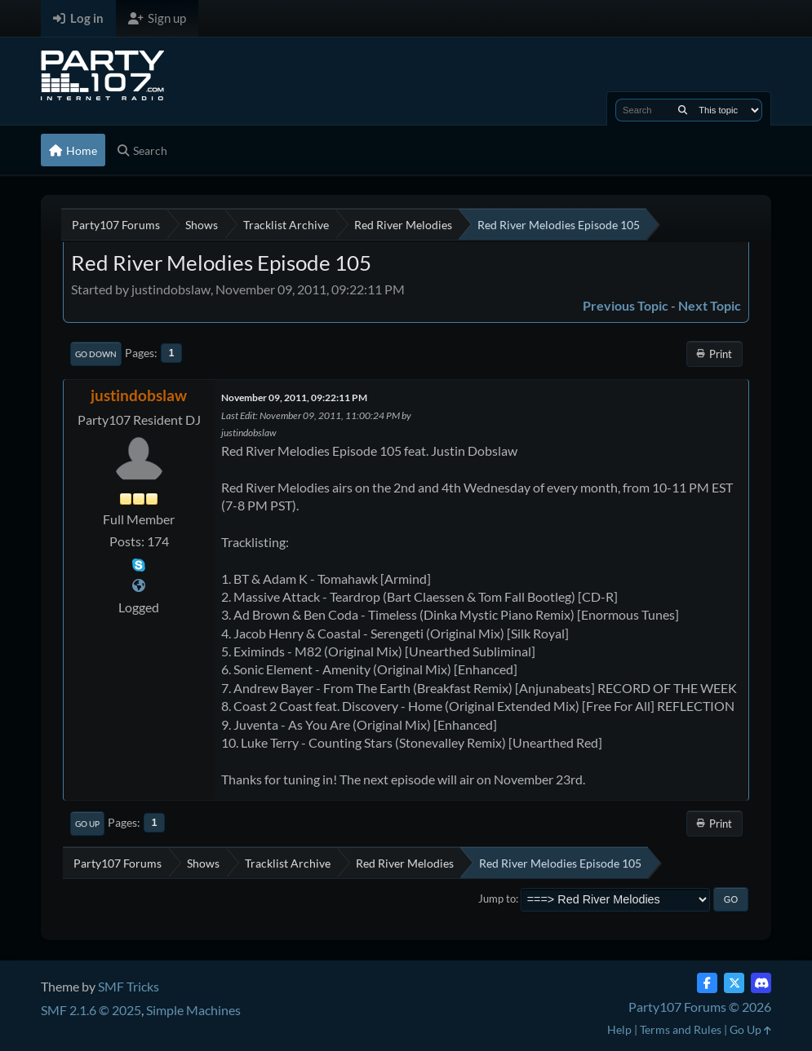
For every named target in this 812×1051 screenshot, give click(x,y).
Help (619, 1029)
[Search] (682, 110)
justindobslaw (139, 395)
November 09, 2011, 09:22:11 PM (294, 397)
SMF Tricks (128, 986)
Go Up (87, 823)
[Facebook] (707, 983)
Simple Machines (193, 1010)
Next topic (709, 305)
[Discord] (761, 983)
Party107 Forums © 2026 (699, 1006)
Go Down (96, 354)
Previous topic (625, 305)
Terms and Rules (680, 1029)
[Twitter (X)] (734, 983)
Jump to (497, 898)
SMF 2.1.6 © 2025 (91, 1010)
